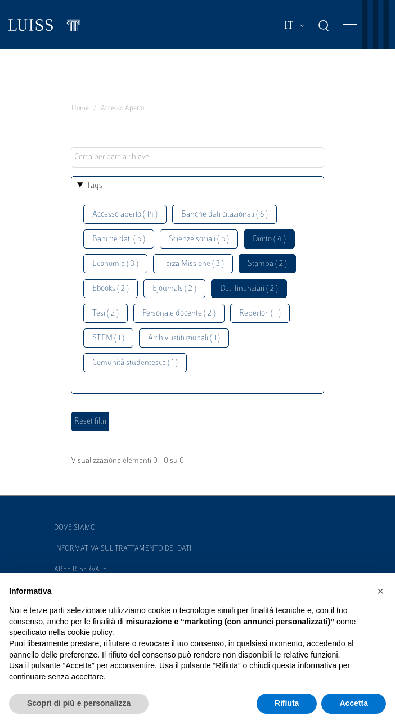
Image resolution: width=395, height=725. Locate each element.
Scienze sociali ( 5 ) (199, 239)
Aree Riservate (80, 569)
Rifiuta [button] (287, 703)
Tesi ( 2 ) (105, 313)
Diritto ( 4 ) (269, 239)
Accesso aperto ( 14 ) (125, 214)
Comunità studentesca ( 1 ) (135, 363)
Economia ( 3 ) (115, 264)
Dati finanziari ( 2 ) (249, 289)
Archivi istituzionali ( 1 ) (184, 338)
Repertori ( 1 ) (260, 313)
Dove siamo (75, 528)
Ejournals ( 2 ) (174, 289)
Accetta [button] (353, 703)
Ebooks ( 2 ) (110, 289)
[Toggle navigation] (350, 25)
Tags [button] (94, 186)
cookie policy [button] (90, 632)
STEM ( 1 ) (108, 338)
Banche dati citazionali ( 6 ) (224, 214)
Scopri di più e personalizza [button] (79, 703)
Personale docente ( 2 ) (179, 313)
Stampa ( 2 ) (267, 264)
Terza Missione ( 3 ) (193, 264)
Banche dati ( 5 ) (118, 239)
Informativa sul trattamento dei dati (123, 549)
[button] (380, 591)
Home (80, 108)
